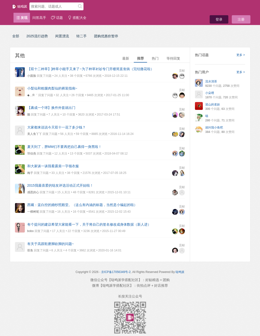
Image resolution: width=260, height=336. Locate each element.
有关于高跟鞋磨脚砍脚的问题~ (50, 244)
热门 (155, 58)
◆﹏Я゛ (32, 95)
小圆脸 (31, 76)
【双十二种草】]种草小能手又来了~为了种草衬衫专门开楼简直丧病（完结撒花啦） (90, 69)
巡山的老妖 (212, 104)
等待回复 (173, 58)
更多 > (240, 55)
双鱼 (30, 250)
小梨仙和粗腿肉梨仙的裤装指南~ (52, 88)
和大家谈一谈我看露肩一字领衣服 (53, 166)
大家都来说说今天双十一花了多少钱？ (56, 127)
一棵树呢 (33, 211)
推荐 (140, 58)
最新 (125, 58)
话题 (57, 18)
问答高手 (39, 18)
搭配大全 (77, 18)
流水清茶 (211, 81)
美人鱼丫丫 (34, 134)
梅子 (30, 173)
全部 (15, 36)
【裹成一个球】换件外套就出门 (51, 108)
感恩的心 (33, 192)
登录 (219, 19)
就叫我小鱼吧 (214, 127)
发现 (22, 18)
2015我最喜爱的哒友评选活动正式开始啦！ (60, 185)
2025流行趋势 (37, 36)
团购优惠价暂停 (106, 36)
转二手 (81, 36)
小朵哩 (209, 93)
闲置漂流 (62, 36)
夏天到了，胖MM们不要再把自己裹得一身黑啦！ (64, 147)
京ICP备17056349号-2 (116, 272)
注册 (241, 19)
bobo (30, 231)
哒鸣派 (180, 272)
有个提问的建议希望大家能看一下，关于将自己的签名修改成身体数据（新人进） (89, 224)
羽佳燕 (31, 153)
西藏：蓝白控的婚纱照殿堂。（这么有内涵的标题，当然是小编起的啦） (82, 205)
